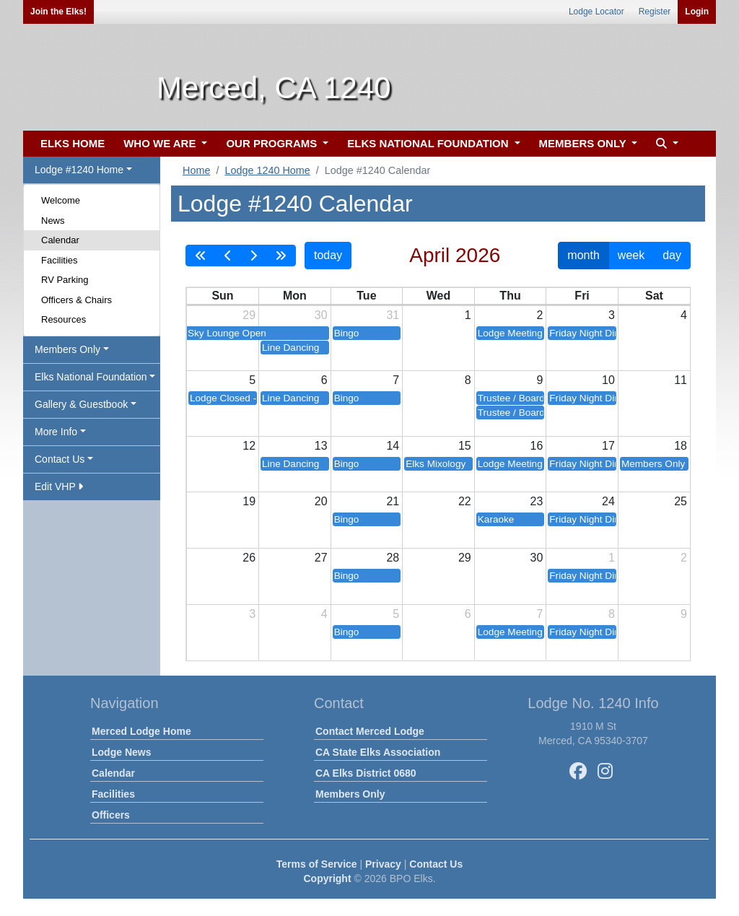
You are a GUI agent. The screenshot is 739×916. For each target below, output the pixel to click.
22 (464, 501)
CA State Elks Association (377, 752)
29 (248, 315)
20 (321, 501)
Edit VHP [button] (59, 486)
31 (392, 315)
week (631, 255)
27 (321, 557)
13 (321, 446)
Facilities (59, 260)
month (583, 255)
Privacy (383, 864)
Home (196, 170)
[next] (253, 255)
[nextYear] (281, 255)
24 (608, 501)
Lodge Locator (596, 11)
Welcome (60, 200)
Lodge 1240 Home (267, 170)
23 (536, 501)
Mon (295, 295)
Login (697, 11)
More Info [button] (56, 431)
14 (392, 446)
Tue (366, 295)
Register (655, 11)
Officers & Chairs (76, 300)
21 (392, 501)
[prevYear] (200, 255)
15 (464, 446)
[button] (665, 144)
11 (680, 380)
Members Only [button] (67, 349)
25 (680, 501)
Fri (581, 295)
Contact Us (436, 864)
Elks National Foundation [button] (91, 377)
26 (248, 557)
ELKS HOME (72, 143)
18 (680, 446)
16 (536, 446)
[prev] (228, 255)
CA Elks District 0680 (365, 773)
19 (248, 501)
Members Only (350, 794)
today (328, 255)
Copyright (327, 878)
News (53, 220)
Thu (509, 295)
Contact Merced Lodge (369, 731)
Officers (111, 815)
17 (608, 446)
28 (392, 557)
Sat (654, 295)
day (672, 255)
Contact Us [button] (59, 459)
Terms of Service (316, 864)
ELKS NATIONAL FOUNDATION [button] (429, 143)
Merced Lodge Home (141, 731)
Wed (438, 295)
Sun (222, 295)
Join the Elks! (58, 11)
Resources (63, 319)
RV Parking (65, 279)
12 (248, 446)
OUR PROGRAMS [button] (273, 143)
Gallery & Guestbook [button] (81, 404)
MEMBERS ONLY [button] (584, 143)
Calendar (60, 240)
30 (321, 315)
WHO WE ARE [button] (160, 143)
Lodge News (121, 752)
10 (608, 380)
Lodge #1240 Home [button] (79, 169)
